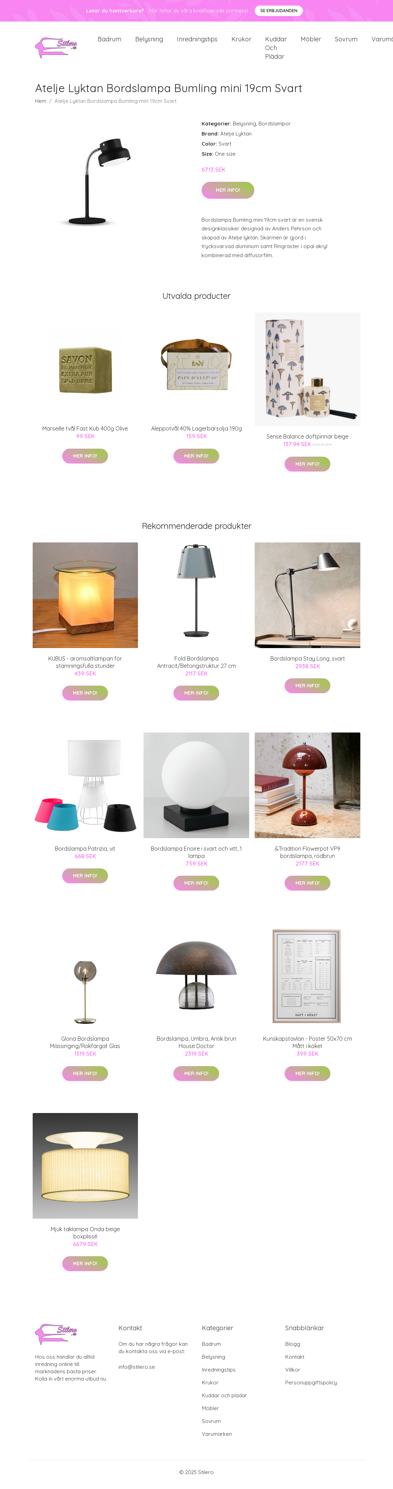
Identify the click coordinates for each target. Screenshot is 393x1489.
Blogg (292, 1348)
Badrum (109, 42)
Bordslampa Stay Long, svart (307, 663)
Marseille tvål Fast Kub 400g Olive (85, 433)
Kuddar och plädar (276, 50)
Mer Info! (228, 195)
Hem (40, 106)
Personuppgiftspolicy (311, 1387)
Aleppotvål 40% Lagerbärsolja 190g (196, 433)
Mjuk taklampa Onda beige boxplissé (85, 1237)
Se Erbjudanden (278, 10)
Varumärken (217, 1438)
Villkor (292, 1374)
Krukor (241, 42)
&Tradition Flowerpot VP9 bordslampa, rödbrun (307, 857)
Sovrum (346, 42)
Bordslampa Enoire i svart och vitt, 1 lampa (196, 857)
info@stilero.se (136, 1371)
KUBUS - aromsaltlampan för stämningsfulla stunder (85, 667)
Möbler (311, 42)
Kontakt (294, 1361)
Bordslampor (275, 128)
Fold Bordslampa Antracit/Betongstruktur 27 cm (196, 667)
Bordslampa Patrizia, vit (85, 853)
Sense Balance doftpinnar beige (308, 441)
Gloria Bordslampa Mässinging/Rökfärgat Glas (85, 1047)
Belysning (149, 42)
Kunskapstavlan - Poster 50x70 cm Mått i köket (307, 1047)
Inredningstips (197, 42)
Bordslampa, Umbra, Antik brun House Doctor (196, 1047)
